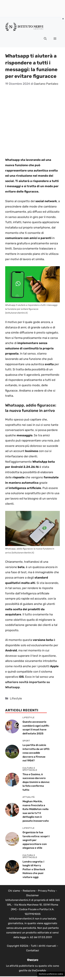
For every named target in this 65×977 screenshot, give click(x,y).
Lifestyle (16, 698)
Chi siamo (14, 890)
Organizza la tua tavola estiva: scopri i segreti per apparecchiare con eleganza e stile (36, 840)
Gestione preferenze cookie (51, 974)
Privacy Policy (46, 890)
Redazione (29, 890)
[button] (45, 39)
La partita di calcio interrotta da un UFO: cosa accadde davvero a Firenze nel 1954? (36, 753)
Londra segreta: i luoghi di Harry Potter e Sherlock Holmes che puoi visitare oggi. (34, 869)
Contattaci (32, 950)
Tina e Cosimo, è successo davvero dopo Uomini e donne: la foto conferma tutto (36, 782)
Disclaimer (32, 895)
